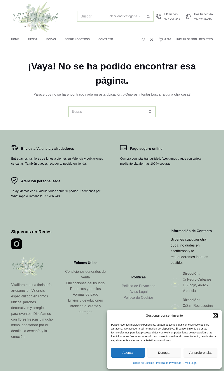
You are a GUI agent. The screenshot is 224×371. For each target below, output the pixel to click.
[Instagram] (16, 243)
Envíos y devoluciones (85, 300)
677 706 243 (172, 18)
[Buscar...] (90, 16)
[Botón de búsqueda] (148, 16)
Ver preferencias (200, 352)
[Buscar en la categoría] (123, 16)
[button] (215, 315)
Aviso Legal (190, 362)
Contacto (105, 39)
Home (15, 39)
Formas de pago (85, 294)
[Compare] (151, 39)
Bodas (51, 39)
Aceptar (128, 352)
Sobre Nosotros (77, 39)
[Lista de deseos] (143, 39)
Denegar (164, 352)
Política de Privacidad (168, 362)
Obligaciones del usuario (85, 283)
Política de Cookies (142, 362)
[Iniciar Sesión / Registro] (195, 39)
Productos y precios (85, 289)
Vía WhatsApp (203, 18)
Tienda (33, 39)
